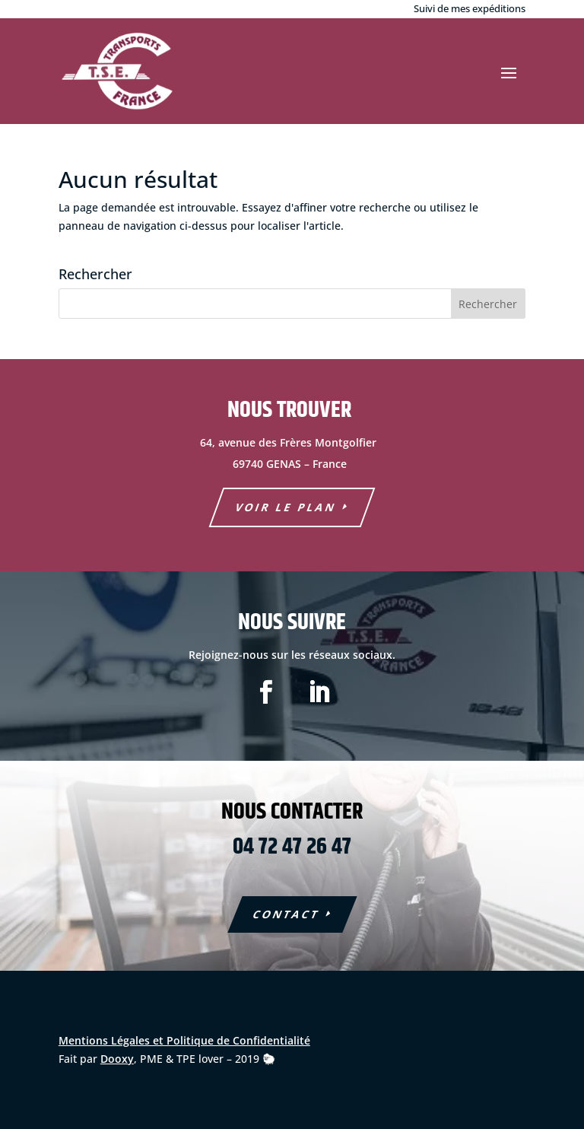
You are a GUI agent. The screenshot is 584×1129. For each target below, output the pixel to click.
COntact (286, 914)
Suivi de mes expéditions (469, 8)
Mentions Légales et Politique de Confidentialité (184, 1040)
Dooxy (117, 1058)
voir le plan (286, 507)
